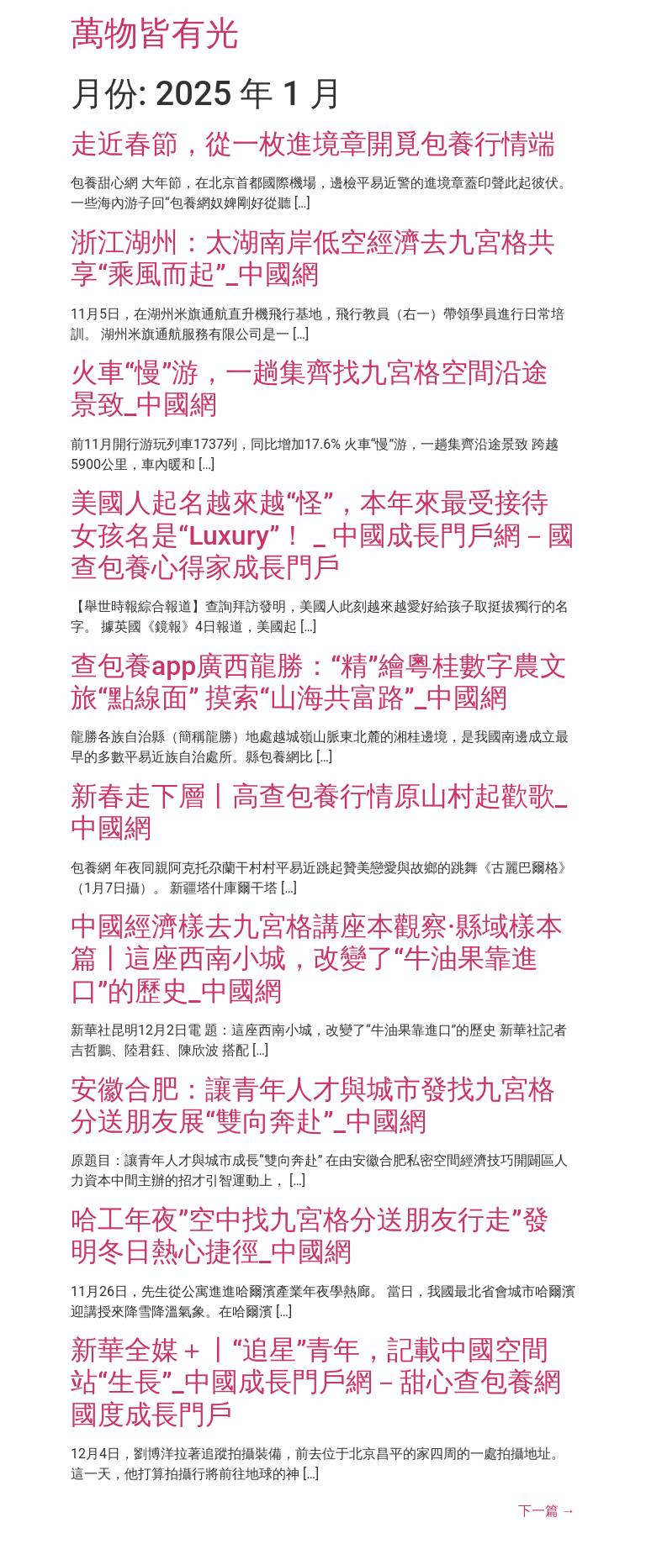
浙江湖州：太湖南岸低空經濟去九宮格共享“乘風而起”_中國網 (313, 258)
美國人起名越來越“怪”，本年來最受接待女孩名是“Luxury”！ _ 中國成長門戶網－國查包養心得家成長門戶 (323, 535)
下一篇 (546, 1511)
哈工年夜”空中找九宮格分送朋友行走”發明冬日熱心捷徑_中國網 (310, 1235)
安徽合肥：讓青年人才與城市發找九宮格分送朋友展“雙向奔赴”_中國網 (313, 1105)
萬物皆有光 (155, 33)
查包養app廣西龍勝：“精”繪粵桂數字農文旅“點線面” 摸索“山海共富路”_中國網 (319, 682)
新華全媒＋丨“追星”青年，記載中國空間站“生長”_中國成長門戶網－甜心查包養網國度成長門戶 (316, 1382)
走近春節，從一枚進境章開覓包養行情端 (313, 144)
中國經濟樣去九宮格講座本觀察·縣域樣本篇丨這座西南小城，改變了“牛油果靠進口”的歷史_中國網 (317, 958)
